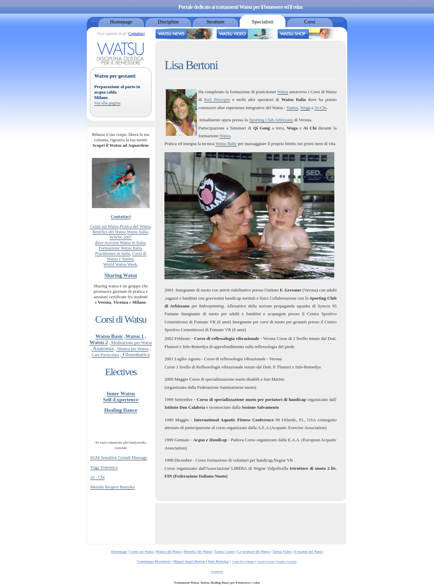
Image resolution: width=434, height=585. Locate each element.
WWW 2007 (121, 237)
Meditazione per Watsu (131, 342)
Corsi (309, 21)
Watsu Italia (137, 231)
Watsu (282, 91)
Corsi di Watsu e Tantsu (126, 256)
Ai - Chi (97, 477)
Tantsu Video (282, 551)
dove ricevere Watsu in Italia (120, 242)
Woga (305, 107)
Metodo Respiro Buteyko (112, 486)
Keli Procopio (217, 99)
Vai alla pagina (107, 102)
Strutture (215, 21)
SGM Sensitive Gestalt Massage (118, 457)
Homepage (121, 21)
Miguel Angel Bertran (189, 561)
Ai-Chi (320, 107)
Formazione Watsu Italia (120, 247)
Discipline (168, 21)
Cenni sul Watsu (104, 226)
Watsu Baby (226, 143)
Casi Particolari (105, 354)
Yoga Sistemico (104, 467)
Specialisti (262, 21)
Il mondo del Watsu (308, 551)
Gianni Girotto (266, 561)
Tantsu (292, 107)
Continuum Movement (154, 561)
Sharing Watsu (120, 275)
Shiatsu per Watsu (132, 348)
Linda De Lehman (243, 561)
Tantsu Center (224, 551)
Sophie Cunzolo (286, 561)
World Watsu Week (120, 264)
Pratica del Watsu (135, 226)
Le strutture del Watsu (253, 551)
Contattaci (137, 34)
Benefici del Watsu (109, 231)
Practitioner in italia (112, 253)
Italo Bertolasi (218, 561)
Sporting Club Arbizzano (271, 119)
